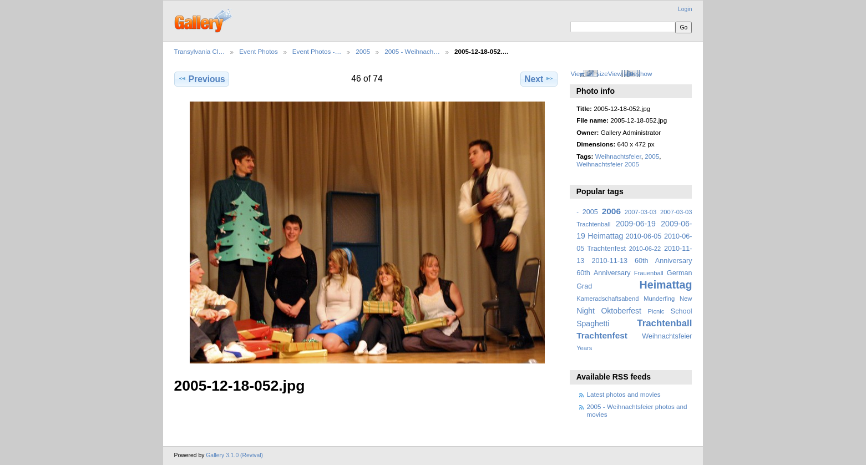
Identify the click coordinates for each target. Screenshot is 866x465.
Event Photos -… (316, 51)
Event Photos (258, 51)
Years (584, 348)
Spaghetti (592, 323)
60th (583, 273)
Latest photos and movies (624, 394)
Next (539, 79)
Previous (201, 79)
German (679, 273)
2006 (611, 211)
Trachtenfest (601, 335)
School (681, 311)
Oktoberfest (621, 310)
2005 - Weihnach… (412, 51)
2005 (363, 51)
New (686, 298)
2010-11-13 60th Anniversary (642, 261)
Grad (584, 286)
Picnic (655, 311)
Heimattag (666, 285)
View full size (588, 73)
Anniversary (612, 273)
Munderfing (659, 298)
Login (685, 9)
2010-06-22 (645, 248)
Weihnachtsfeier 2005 (607, 164)
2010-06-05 (644, 236)
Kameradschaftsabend (607, 298)
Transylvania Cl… (199, 51)
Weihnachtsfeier (618, 156)
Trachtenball (664, 323)
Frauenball (649, 273)
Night (585, 310)
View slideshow (630, 73)
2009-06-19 (636, 223)
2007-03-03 (640, 212)
